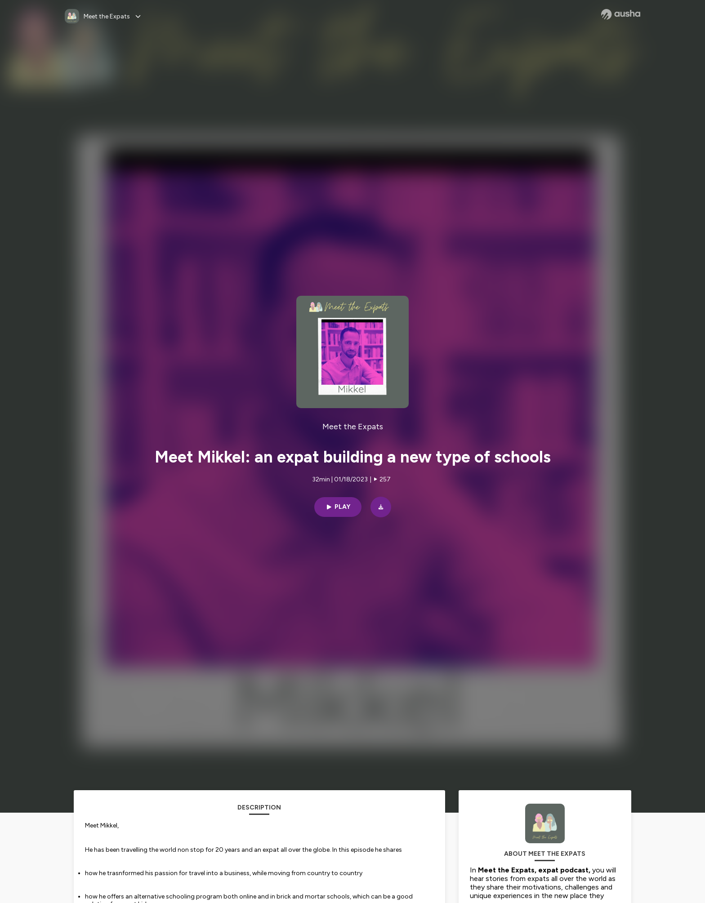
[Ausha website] (620, 14)
